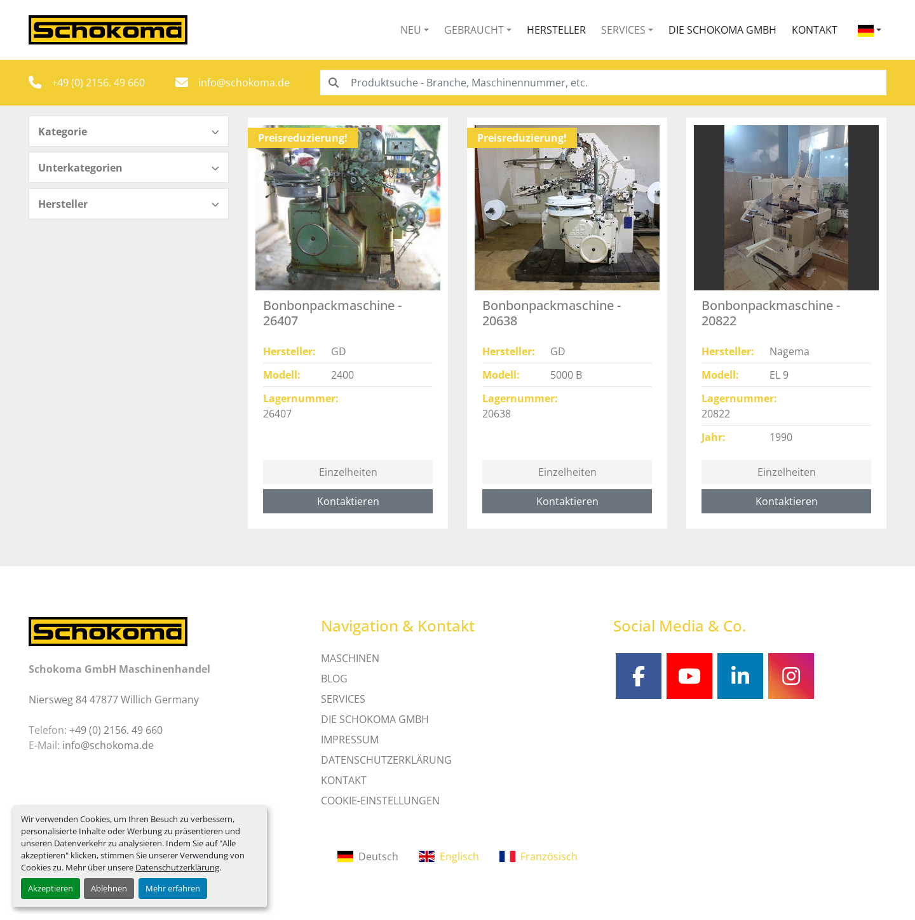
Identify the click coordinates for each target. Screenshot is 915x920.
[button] (414, 29)
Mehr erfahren (173, 888)
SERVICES (343, 699)
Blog (334, 679)
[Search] (603, 82)
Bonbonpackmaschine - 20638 (551, 313)
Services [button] (623, 30)
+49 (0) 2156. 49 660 (98, 83)
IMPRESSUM (350, 740)
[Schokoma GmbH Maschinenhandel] (108, 630)
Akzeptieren (50, 888)
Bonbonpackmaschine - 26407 (332, 313)
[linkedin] (740, 676)
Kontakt (814, 30)
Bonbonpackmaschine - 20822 (771, 313)
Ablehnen (109, 888)
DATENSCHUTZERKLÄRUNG (386, 760)
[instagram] (791, 676)
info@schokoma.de (244, 83)
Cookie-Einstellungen (380, 801)
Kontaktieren (348, 501)
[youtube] (689, 676)
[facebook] (638, 676)
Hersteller (556, 30)
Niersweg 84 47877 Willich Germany (114, 700)
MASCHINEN (350, 658)
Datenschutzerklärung (177, 867)
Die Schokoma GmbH (722, 30)
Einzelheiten (348, 472)
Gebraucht (474, 30)
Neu (410, 30)
